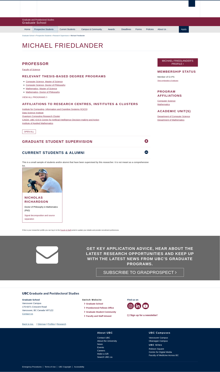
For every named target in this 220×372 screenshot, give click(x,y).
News (100, 344)
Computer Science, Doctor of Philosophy (45, 85)
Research (61, 324)
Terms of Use (50, 367)
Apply (184, 29)
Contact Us (27, 314)
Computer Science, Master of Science (44, 81)
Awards (111, 29)
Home (27, 29)
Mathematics (163, 104)
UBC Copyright (65, 367)
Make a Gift (102, 354)
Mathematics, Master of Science (41, 88)
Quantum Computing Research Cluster (41, 116)
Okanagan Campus (158, 341)
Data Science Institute (33, 112)
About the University (107, 341)
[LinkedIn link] (138, 306)
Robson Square (156, 349)
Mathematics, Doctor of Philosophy (43, 92)
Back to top (29, 324)
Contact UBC (103, 337)
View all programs (34, 97)
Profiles (51, 324)
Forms (139, 29)
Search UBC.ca (104, 357)
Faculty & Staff (65, 230)
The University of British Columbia (28, 8)
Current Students (67, 29)
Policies (150, 29)
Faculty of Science (31, 69)
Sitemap (42, 324)
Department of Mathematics (170, 120)
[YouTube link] (145, 306)
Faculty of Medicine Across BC (164, 355)
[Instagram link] (130, 306)
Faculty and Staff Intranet (99, 316)
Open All (29, 131)
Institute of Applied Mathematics (37, 123)
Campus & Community (91, 29)
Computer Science (166, 101)
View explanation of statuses (167, 80)
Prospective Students (44, 29)
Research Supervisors (61, 35)
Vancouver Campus (158, 337)
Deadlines (126, 29)
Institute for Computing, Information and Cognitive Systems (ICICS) (55, 109)
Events (100, 347)
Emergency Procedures (32, 367)
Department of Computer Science (173, 116)
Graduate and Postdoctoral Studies (110, 294)
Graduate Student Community (101, 312)
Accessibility (79, 367)
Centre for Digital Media (160, 352)
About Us (162, 29)
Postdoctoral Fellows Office (100, 308)
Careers (101, 350)
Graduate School (28, 35)
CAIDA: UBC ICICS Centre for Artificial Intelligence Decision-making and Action (60, 119)
